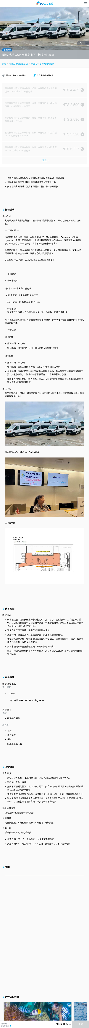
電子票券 (7, 50)
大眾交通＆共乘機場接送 (42, 64)
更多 (44, 160)
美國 (4, 64)
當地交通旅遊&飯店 (18, 64)
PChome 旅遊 (45, 3)
